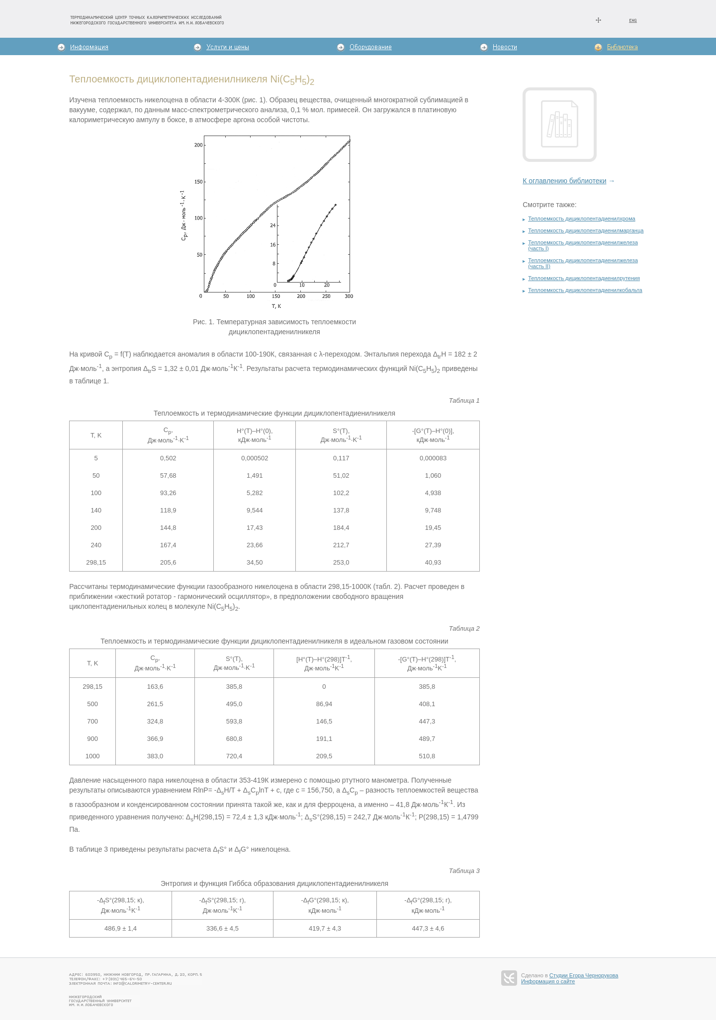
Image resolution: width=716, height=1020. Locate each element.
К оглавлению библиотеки (564, 181)
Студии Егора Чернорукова (584, 975)
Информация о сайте (548, 981)
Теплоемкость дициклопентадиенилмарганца (585, 230)
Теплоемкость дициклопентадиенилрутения (584, 278)
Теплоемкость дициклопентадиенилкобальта (585, 290)
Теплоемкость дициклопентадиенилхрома (581, 218)
